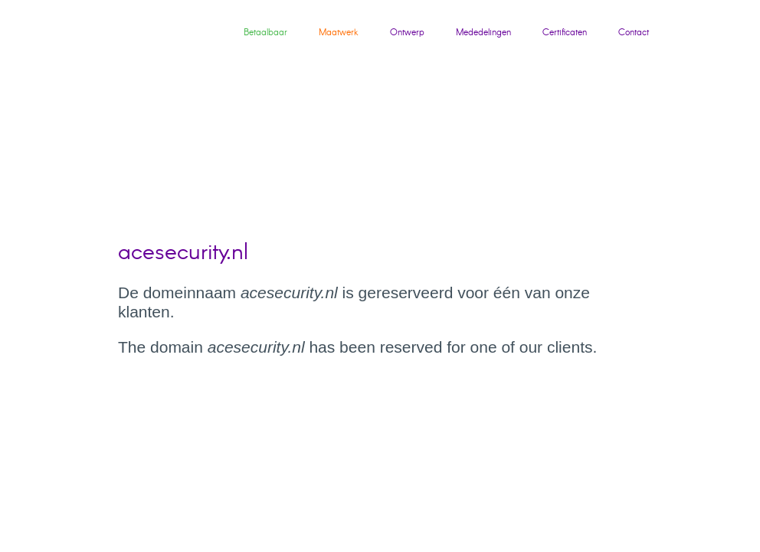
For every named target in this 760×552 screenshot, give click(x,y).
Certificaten (564, 32)
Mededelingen (483, 32)
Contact (633, 32)
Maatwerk (339, 32)
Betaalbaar (265, 32)
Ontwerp (407, 32)
